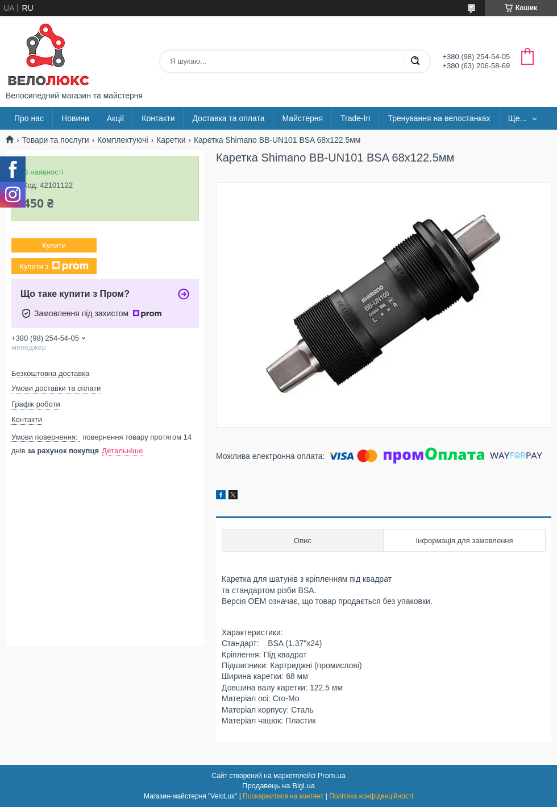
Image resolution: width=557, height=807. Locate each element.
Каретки (170, 139)
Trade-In (355, 118)
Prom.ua (332, 775)
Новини (75, 118)
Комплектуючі (122, 139)
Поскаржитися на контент (283, 796)
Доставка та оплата (228, 118)
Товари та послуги (55, 139)
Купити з (53, 266)
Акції (115, 118)
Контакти (158, 118)
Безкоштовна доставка (50, 373)
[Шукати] (415, 61)
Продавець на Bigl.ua (278, 785)
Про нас (29, 118)
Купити (54, 245)
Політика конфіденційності (371, 796)
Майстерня (302, 118)
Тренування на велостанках (439, 118)
